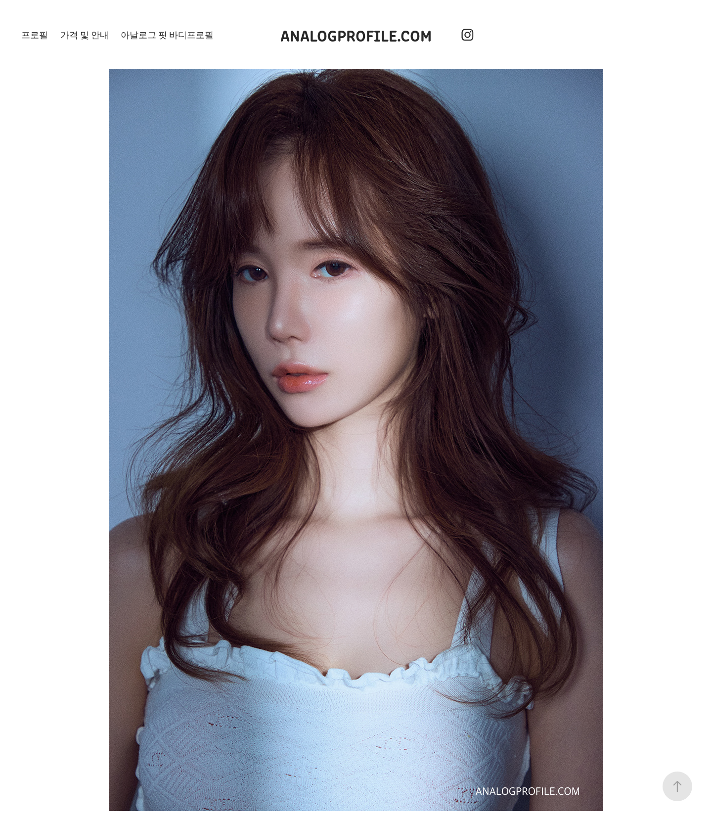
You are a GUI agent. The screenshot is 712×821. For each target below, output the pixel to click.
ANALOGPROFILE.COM (356, 34)
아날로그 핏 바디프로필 (167, 35)
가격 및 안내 (84, 35)
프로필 (34, 35)
